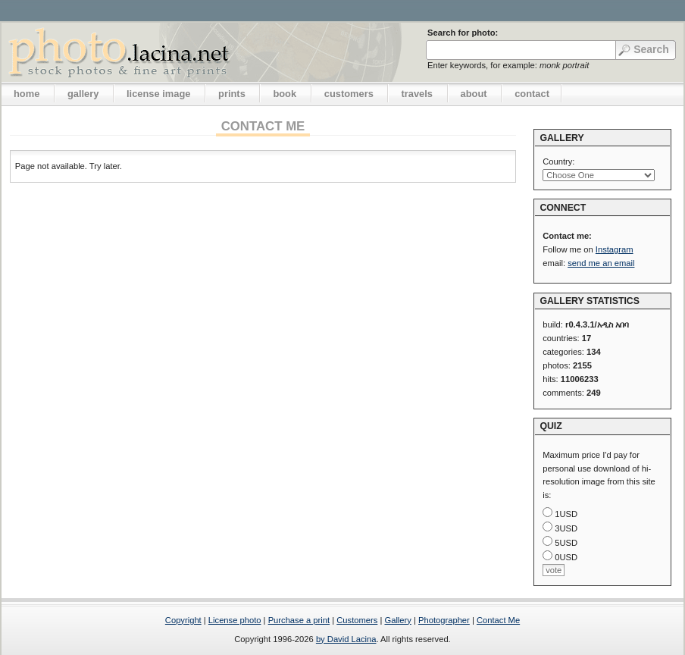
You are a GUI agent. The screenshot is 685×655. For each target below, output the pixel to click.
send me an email (601, 263)
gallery (83, 93)
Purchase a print (299, 620)
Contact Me (498, 620)
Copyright (183, 620)
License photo (234, 620)
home (26, 93)
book (284, 93)
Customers (356, 620)
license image (158, 93)
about (474, 93)
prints (232, 93)
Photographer (444, 620)
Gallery (397, 620)
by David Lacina (346, 639)
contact (532, 93)
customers (349, 93)
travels (417, 93)
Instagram (614, 249)
